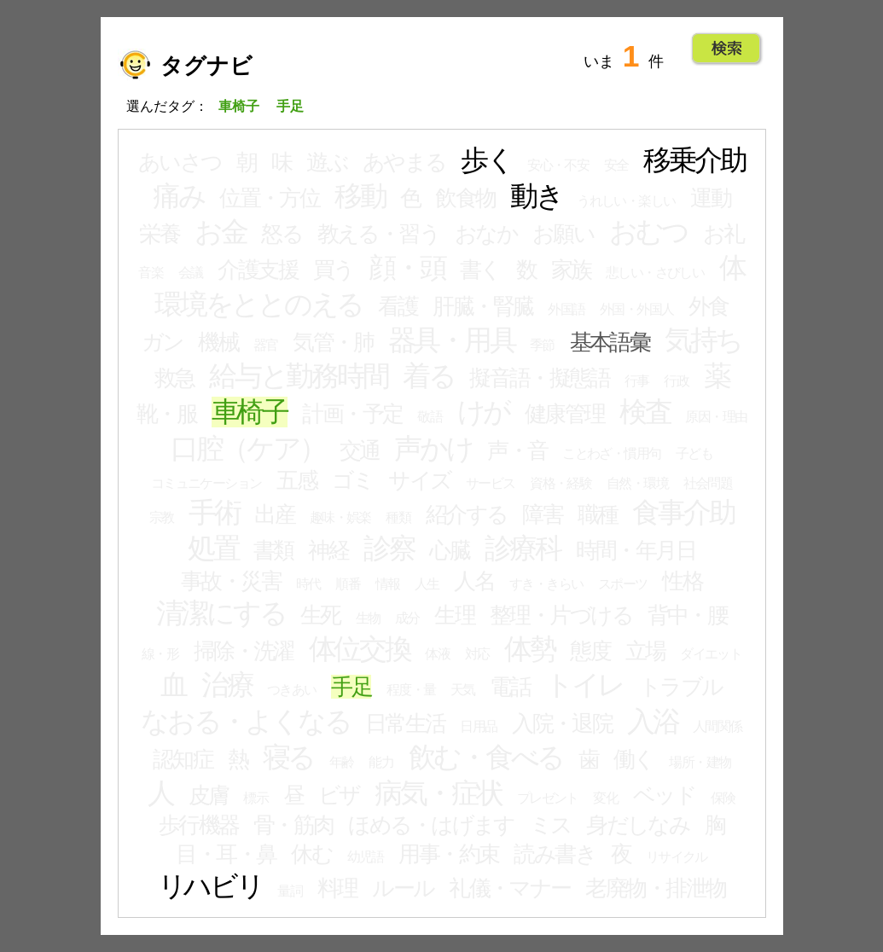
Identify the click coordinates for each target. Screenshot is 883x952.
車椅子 (250, 412)
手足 (351, 687)
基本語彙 (610, 342)
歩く (487, 160)
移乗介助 (694, 160)
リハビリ (210, 886)
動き (536, 196)
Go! (726, 49)
